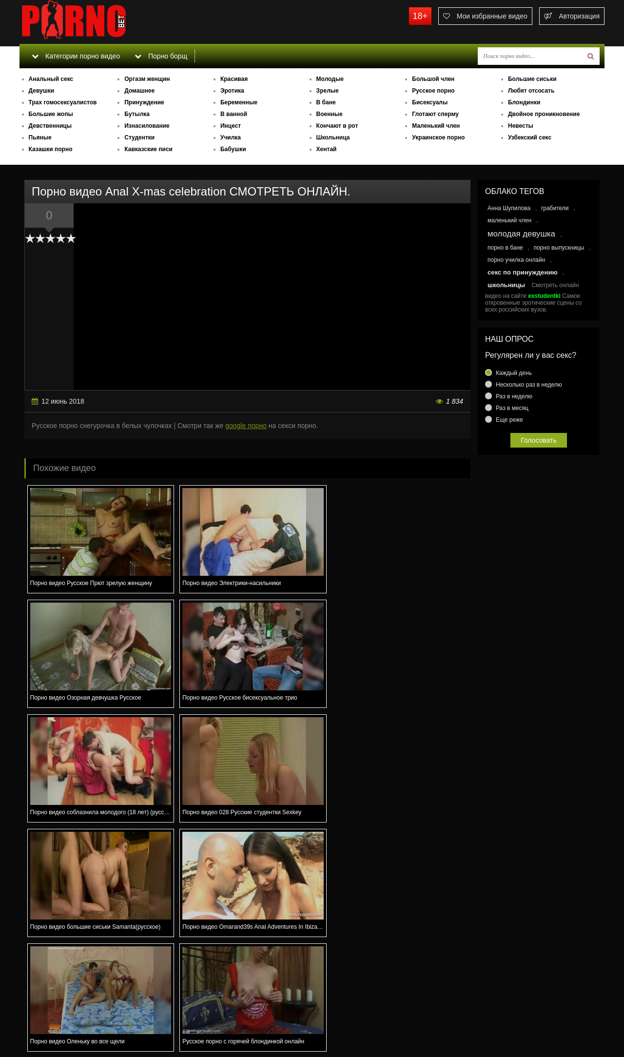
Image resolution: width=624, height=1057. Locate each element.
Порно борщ (160, 56)
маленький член (509, 220)
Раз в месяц (512, 408)
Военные (329, 114)
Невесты (520, 125)
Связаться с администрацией (70, 1022)
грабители (555, 208)
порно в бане (505, 247)
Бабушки (233, 149)
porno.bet (93, 22)
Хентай (326, 149)
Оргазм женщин (147, 79)
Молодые (330, 79)
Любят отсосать (531, 90)
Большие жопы (51, 114)
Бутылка (137, 114)
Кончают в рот (337, 125)
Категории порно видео (75, 56)
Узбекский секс (529, 137)
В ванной (233, 114)
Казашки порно (51, 149)
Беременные (238, 102)
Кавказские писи (148, 149)
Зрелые (327, 90)
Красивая (234, 79)
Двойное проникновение (544, 114)
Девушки (42, 90)
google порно (246, 426)
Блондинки (524, 102)
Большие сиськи (532, 79)
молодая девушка (521, 233)
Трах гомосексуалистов (63, 102)
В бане (326, 102)
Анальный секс (51, 79)
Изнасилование (147, 125)
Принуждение (144, 102)
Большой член (433, 79)
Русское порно (433, 90)
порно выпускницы (558, 247)
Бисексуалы (430, 102)
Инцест (230, 125)
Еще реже (509, 419)
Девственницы (50, 125)
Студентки (139, 137)
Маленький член (436, 125)
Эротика (232, 90)
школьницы (506, 285)
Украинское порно (438, 137)
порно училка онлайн (516, 259)
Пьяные (40, 137)
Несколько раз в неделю (529, 384)
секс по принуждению (523, 272)
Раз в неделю (514, 396)
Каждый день (514, 373)
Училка (230, 137)
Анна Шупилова (509, 208)
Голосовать (539, 440)
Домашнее (139, 90)
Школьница (333, 137)
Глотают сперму (435, 114)
